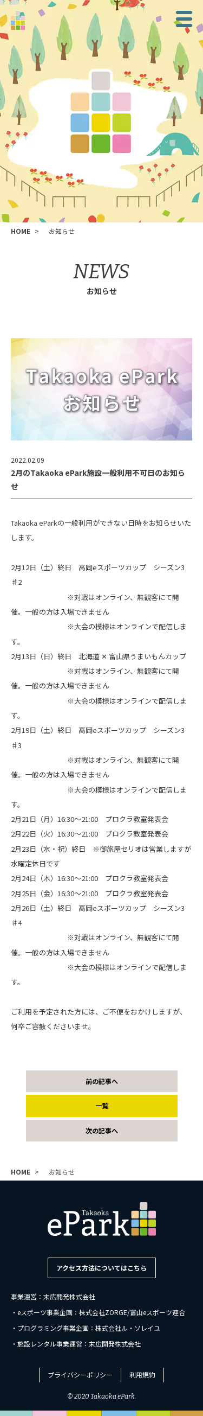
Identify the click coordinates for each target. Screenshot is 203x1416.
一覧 (101, 1105)
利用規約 (142, 1374)
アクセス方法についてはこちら (101, 1267)
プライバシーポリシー (80, 1374)
